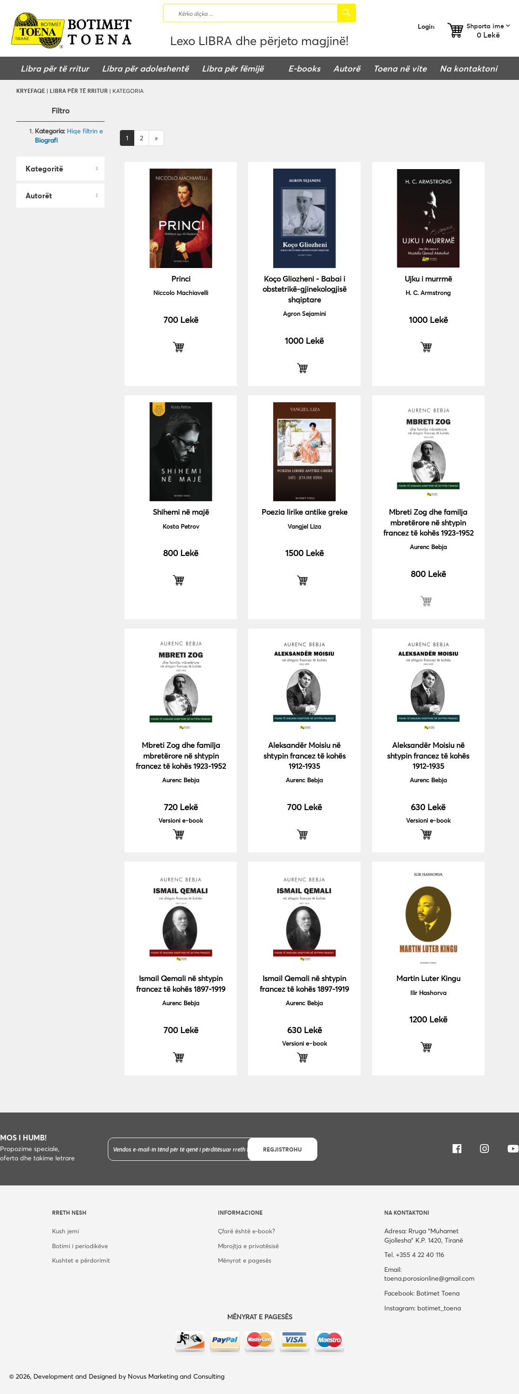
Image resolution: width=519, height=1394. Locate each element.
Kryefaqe (30, 90)
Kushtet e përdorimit (81, 1260)
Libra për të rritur (79, 90)
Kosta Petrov (181, 526)
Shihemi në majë (181, 512)
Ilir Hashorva (428, 992)
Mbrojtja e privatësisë (248, 1246)
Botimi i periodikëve (80, 1246)
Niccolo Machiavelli (180, 292)
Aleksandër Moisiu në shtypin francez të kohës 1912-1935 (304, 755)
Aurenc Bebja (428, 547)
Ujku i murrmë (428, 278)
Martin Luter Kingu (428, 978)
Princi (181, 278)
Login (426, 26)
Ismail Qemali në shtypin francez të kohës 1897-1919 (180, 983)
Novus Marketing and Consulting (176, 1376)
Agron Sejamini (304, 313)
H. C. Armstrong (428, 292)
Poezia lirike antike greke (305, 512)
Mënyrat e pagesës (244, 1260)
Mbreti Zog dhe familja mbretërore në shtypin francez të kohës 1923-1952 (428, 522)
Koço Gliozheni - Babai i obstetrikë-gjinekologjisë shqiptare (305, 289)
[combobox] (259, 13)
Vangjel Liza (304, 526)
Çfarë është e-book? (246, 1231)
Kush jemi (65, 1231)
